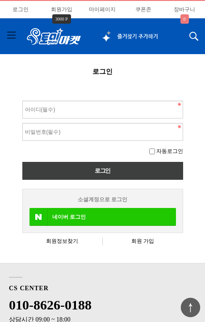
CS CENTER (29, 288)
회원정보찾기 (62, 241)
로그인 (21, 9)
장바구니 (184, 9)
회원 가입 (142, 241)
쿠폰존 (143, 9)
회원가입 (61, 9)
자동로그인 (169, 151)
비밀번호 (22, 98)
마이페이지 (102, 9)
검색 (187, 34)
